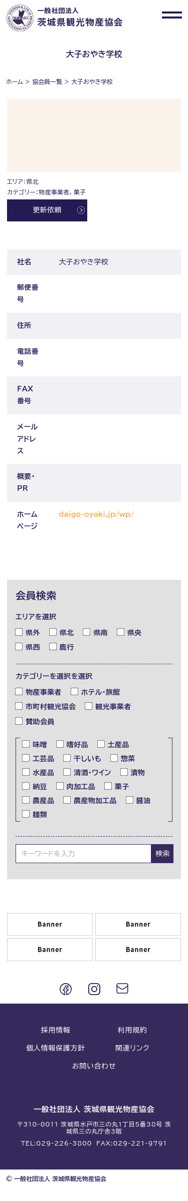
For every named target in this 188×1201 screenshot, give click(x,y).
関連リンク (132, 1048)
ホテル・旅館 (95, 692)
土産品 (113, 744)
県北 (62, 632)
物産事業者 (38, 692)
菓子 (117, 786)
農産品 (38, 800)
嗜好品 (72, 744)
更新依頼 (47, 209)
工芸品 (38, 758)
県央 (129, 632)
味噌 (35, 744)
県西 (28, 647)
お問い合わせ (94, 1066)
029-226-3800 (64, 1143)
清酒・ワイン (87, 772)
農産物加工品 (90, 800)
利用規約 (132, 1030)
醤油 (138, 800)
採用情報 (56, 1030)
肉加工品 (76, 786)
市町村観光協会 (46, 706)
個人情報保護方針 (55, 1048)
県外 (28, 632)
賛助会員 (35, 721)
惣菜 (123, 758)
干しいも (82, 758)
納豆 (35, 786)
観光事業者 (108, 706)
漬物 (133, 772)
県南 (95, 632)
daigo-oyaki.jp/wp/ (96, 514)
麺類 (35, 814)
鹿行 (62, 647)
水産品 (38, 772)
